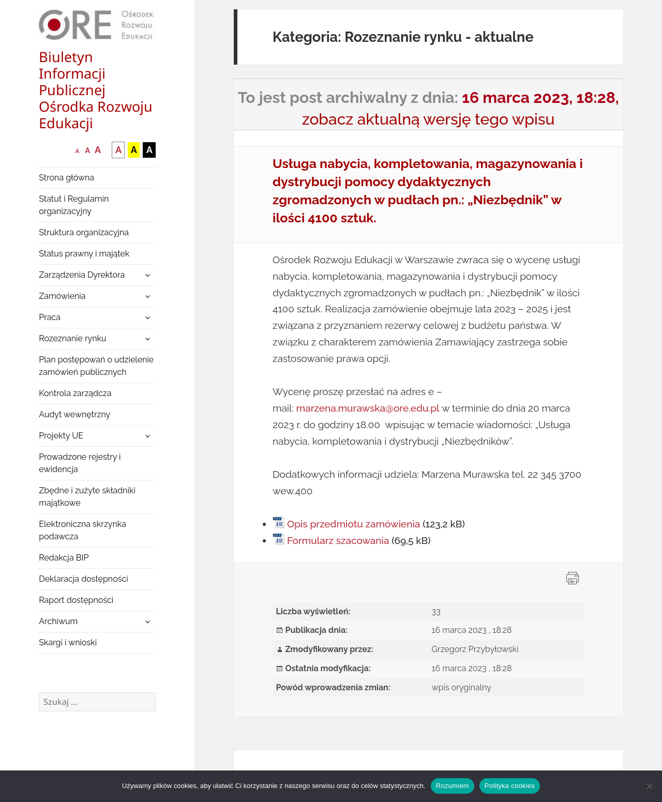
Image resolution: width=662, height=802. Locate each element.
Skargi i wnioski (68, 642)
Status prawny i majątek (84, 254)
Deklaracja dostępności (83, 579)
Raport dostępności (76, 600)
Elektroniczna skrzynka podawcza (82, 530)
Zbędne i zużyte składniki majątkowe (87, 497)
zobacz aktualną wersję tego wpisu (428, 119)
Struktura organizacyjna (84, 232)
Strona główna (66, 178)
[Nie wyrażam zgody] (649, 786)
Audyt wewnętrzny (74, 414)
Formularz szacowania (338, 540)
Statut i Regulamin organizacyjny (74, 205)
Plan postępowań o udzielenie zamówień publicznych (96, 366)
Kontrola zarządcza (75, 393)
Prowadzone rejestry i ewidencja (80, 463)
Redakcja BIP (63, 558)
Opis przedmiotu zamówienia (353, 523)
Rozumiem (452, 786)
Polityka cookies (510, 786)
